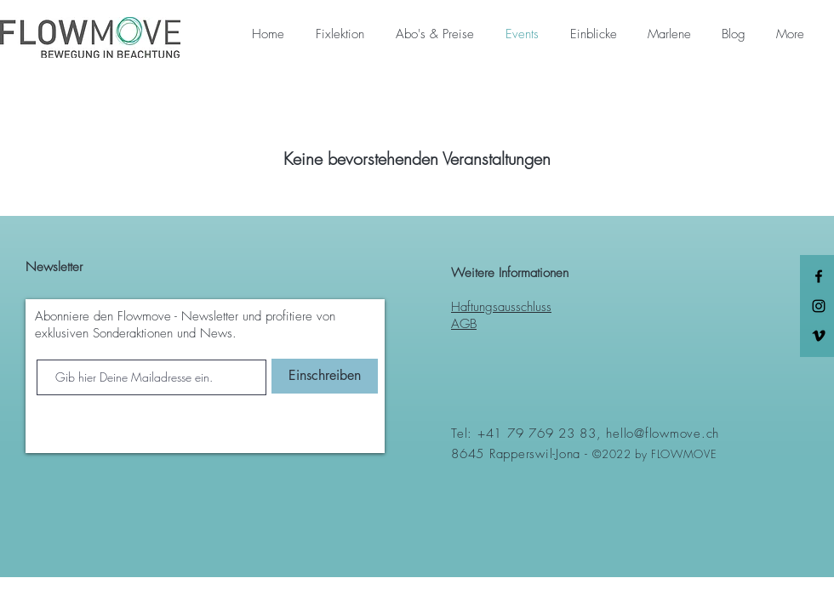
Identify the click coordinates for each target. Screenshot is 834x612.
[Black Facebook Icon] (818, 276)
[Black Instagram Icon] (818, 306)
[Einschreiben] (324, 376)
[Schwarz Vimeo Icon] (818, 335)
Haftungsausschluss (501, 306)
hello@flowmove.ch (662, 433)
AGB (464, 323)
